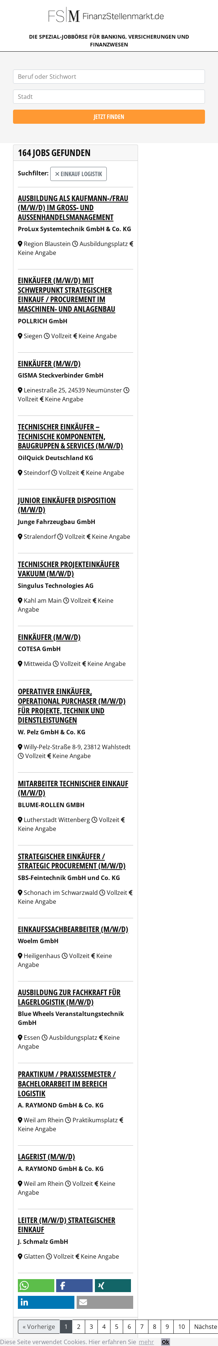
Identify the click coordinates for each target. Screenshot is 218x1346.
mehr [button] (146, 1342)
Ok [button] (165, 1341)
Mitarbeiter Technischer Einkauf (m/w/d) (73, 788)
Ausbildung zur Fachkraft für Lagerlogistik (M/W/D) (69, 997)
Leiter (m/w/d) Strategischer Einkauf (66, 1224)
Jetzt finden (109, 117)
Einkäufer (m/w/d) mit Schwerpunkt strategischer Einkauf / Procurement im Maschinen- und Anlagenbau (66, 294)
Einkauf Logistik (78, 174)
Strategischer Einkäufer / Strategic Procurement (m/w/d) (72, 861)
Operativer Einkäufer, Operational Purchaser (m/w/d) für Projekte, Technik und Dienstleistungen (72, 705)
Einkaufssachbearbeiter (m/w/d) (73, 928)
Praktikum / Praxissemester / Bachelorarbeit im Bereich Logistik (67, 1083)
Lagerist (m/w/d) (46, 1156)
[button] (36, 1285)
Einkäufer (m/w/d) (49, 363)
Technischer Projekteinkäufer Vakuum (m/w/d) (68, 569)
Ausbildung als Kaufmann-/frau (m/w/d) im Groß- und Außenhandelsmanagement (73, 207)
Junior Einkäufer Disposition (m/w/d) (67, 505)
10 (181, 1327)
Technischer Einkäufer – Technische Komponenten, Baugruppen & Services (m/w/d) (70, 436)
